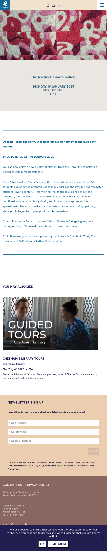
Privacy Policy (14, 469)
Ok (42, 544)
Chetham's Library (5, 5)
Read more (58, 544)
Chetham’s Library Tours (23, 358)
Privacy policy (37, 485)
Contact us (12, 485)
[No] (102, 538)
